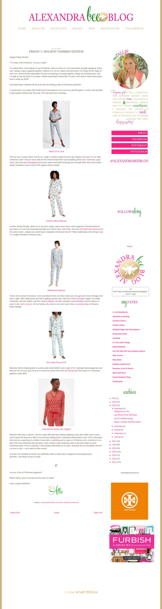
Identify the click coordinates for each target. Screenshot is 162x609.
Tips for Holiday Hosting (123, 419)
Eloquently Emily (120, 334)
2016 (114, 445)
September (119, 433)
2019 (114, 402)
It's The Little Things (121, 342)
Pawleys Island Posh (121, 364)
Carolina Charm (119, 321)
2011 (114, 462)
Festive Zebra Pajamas (56, 221)
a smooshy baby (81, 304)
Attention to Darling (121, 316)
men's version (26, 304)
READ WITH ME (110, 28)
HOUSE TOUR (59, 28)
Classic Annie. (119, 325)
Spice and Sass (119, 373)
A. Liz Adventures (120, 312)
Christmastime (47, 502)
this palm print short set (90, 229)
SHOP (91, 28)
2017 (114, 441)
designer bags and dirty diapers (126, 329)
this (57, 437)
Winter (67, 502)
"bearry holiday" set (49, 301)
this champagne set (32, 162)
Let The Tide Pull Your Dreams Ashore (129, 351)
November (118, 426)
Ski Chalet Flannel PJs (56, 362)
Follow (129, 246)
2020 (114, 398)
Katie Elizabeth (119, 347)
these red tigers (78, 298)
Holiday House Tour (122, 411)
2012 (114, 459)
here (44, 90)
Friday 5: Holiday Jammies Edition (127, 422)
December (118, 408)
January (117, 437)
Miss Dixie (117, 360)
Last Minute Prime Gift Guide (125, 415)
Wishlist (75, 502)
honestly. (116, 338)
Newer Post (15, 513)
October (117, 430)
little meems (118, 355)
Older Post (98, 513)
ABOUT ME (38, 28)
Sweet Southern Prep (122, 377)
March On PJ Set (56, 151)
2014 (114, 452)
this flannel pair (71, 371)
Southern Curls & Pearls (123, 368)
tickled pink (117, 381)
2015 (114, 448)
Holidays (59, 502)
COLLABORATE (134, 28)
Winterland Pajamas (56, 290)
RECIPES (77, 28)
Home (22, 28)
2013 (114, 455)
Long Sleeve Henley (50, 429)
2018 (114, 405)
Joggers (67, 429)
